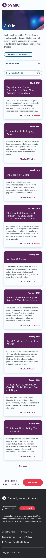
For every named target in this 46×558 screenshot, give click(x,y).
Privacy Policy (26, 532)
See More (23, 466)
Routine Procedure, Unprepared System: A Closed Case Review (22, 299)
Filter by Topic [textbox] (12, 63)
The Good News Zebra (17, 174)
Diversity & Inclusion (9, 532)
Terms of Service (8, 537)
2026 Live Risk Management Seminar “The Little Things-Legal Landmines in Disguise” (21, 216)
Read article (30, 115)
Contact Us (9, 508)
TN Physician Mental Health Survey (15, 542)
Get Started (32, 482)
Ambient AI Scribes (16, 259)
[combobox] (23, 63)
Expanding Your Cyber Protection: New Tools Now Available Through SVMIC (20, 90)
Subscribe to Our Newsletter (18, 54)
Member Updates (25, 537)
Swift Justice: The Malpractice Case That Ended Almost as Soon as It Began (22, 387)
